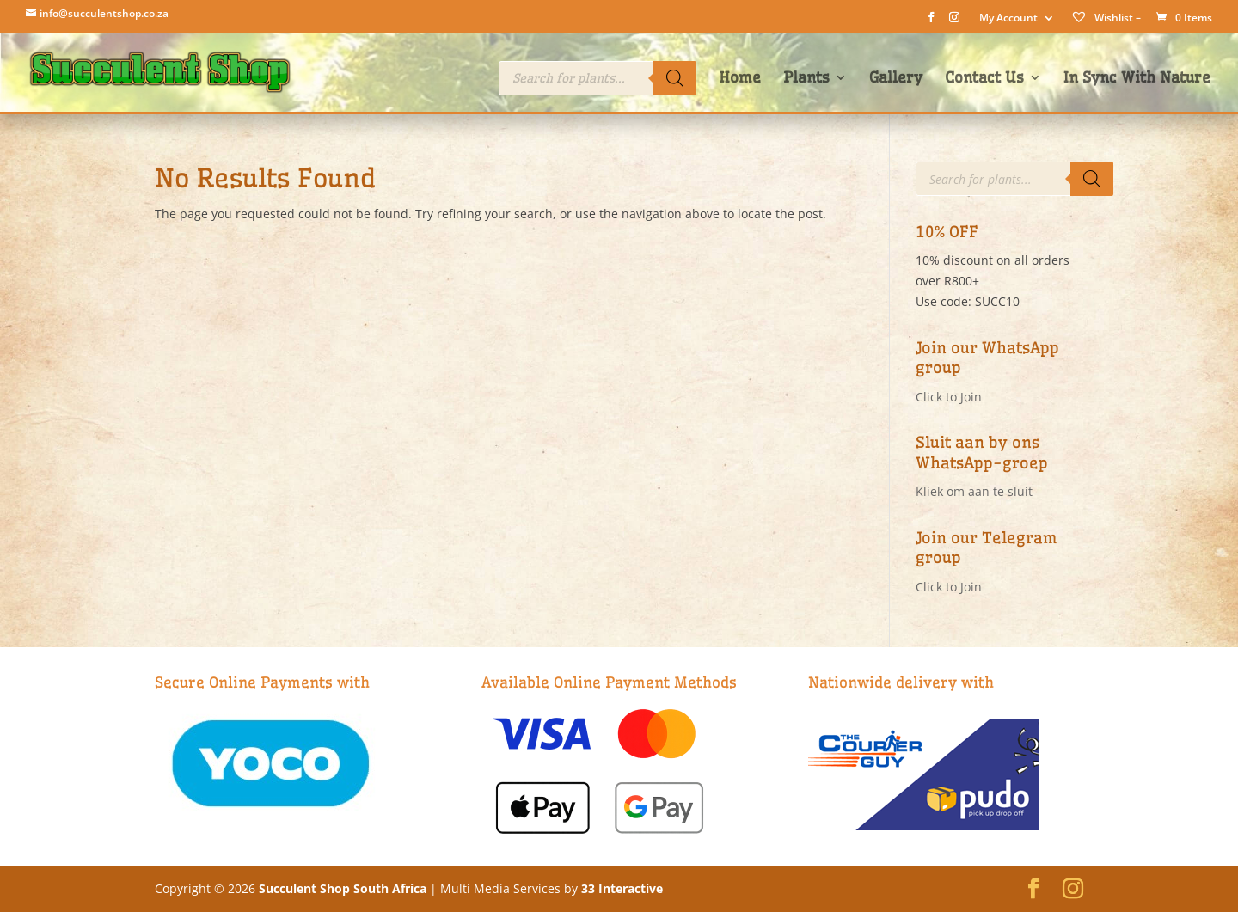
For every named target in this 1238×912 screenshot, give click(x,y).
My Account (1008, 19)
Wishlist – (1105, 17)
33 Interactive (622, 888)
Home (740, 78)
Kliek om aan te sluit (974, 491)
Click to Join (949, 397)
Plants (806, 78)
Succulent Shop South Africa (342, 888)
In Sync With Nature (1136, 78)
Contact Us (984, 78)
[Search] (674, 78)
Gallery (895, 78)
